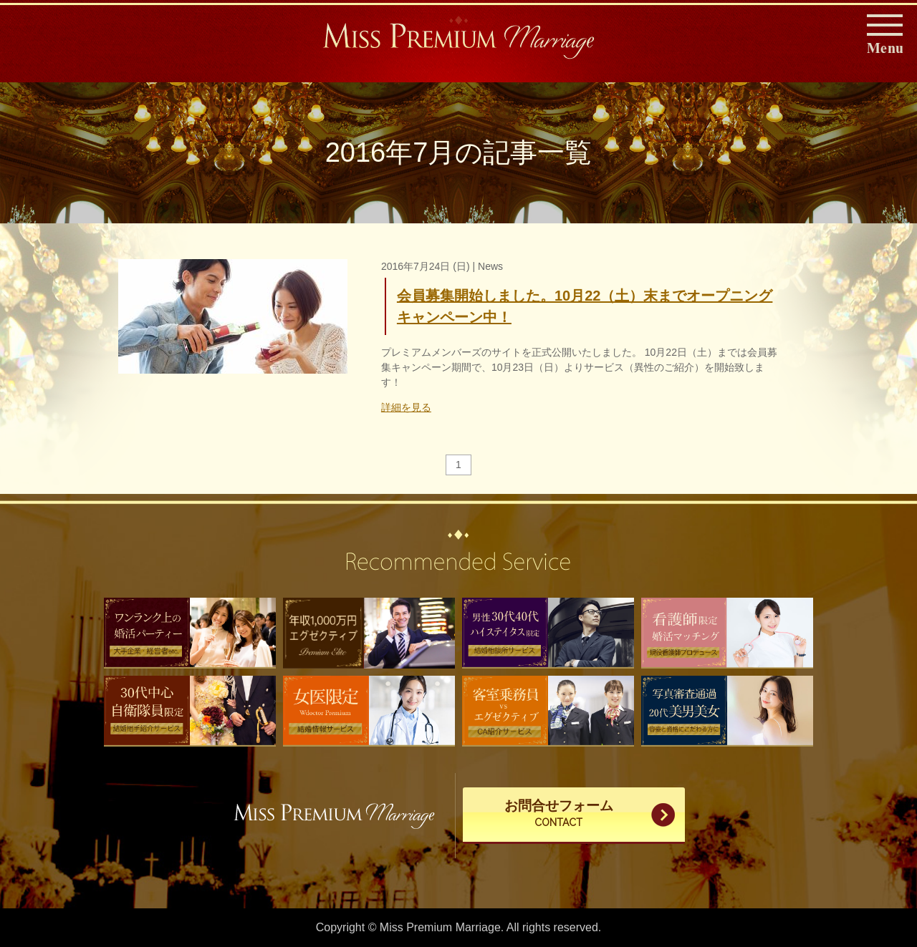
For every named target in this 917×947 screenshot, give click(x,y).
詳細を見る (406, 407)
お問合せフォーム (559, 814)
